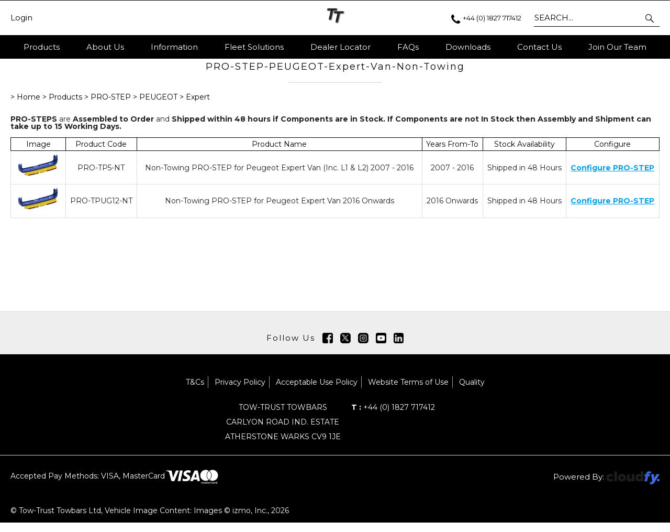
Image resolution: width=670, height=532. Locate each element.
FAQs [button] (408, 47)
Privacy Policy (240, 391)
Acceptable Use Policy (317, 391)
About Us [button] (105, 47)
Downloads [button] (467, 47)
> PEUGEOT (155, 106)
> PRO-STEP (108, 106)
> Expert (195, 106)
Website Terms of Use (408, 391)
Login (21, 18)
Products (42, 47)
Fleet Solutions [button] (254, 47)
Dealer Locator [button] (340, 47)
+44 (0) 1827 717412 (393, 416)
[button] (650, 17)
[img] (327, 347)
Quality (472, 391)
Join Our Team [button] (617, 47)
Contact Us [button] (539, 47)
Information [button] (174, 47)
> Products (63, 106)
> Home (26, 106)
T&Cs (195, 391)
